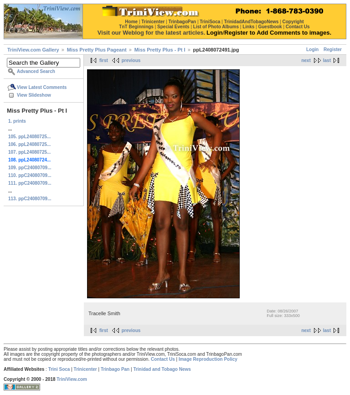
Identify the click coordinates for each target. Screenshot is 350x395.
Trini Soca (59, 369)
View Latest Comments (42, 87)
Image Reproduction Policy (208, 359)
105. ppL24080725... (29, 136)
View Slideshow (34, 95)
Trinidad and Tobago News (162, 369)
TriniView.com (72, 379)
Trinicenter (85, 369)
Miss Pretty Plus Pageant (97, 49)
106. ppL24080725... (29, 144)
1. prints (17, 121)
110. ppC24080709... (29, 175)
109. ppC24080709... (29, 167)
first (103, 60)
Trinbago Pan (115, 369)
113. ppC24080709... (29, 198)
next (306, 60)
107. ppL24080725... (29, 152)
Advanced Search (36, 71)
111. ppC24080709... (29, 183)
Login (312, 49)
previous (131, 60)
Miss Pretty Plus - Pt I (159, 49)
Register (333, 49)
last (327, 60)
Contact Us (163, 359)
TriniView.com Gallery (33, 49)
